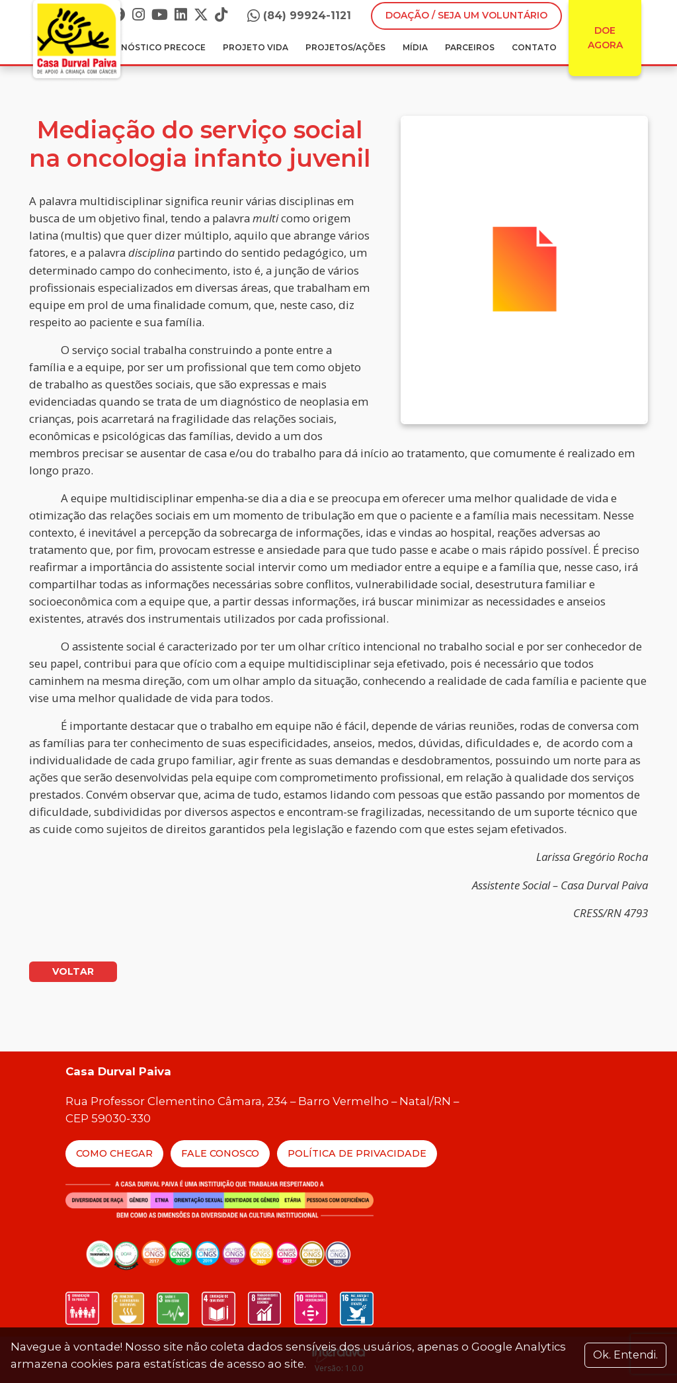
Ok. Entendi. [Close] (625, 1355)
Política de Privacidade (357, 1153)
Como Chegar (114, 1153)
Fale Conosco (220, 1153)
